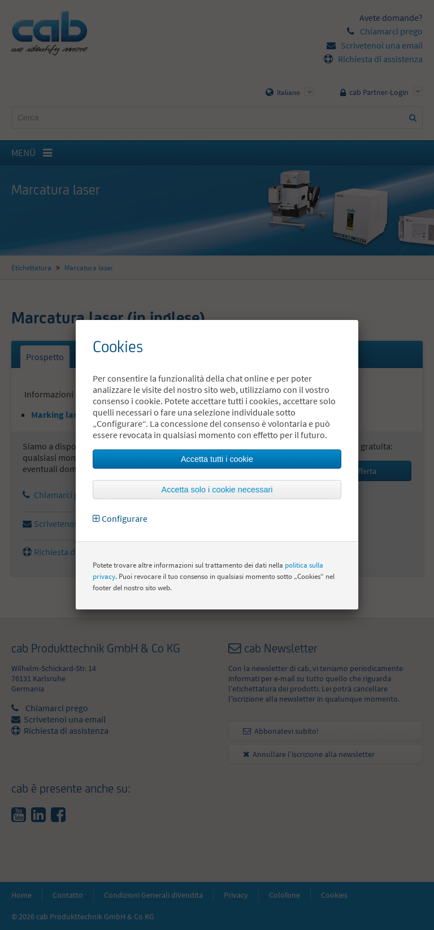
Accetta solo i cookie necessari (217, 489)
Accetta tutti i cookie (217, 459)
